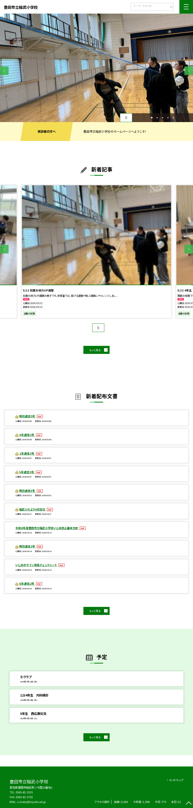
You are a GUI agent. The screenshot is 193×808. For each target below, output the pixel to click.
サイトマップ (176, 780)
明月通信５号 (27, 416)
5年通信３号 (27, 472)
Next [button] (188, 70)
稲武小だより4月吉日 (32, 509)
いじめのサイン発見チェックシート (36, 565)
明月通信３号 (27, 546)
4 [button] (168, 117)
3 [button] (162, 117)
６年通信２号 (27, 583)
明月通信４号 (27, 491)
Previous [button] (4, 70)
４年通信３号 (27, 435)
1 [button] (151, 117)
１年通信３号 (27, 453)
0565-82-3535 (24, 792)
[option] (96, 68)
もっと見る (95, 350)
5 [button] (173, 117)
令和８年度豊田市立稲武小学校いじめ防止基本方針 (47, 528)
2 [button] (157, 117)
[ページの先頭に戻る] (188, 803)
